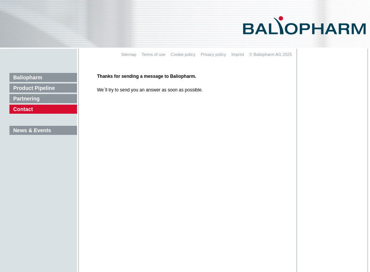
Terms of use (153, 54)
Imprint (237, 54)
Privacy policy (213, 54)
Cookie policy (183, 54)
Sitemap (128, 54)
